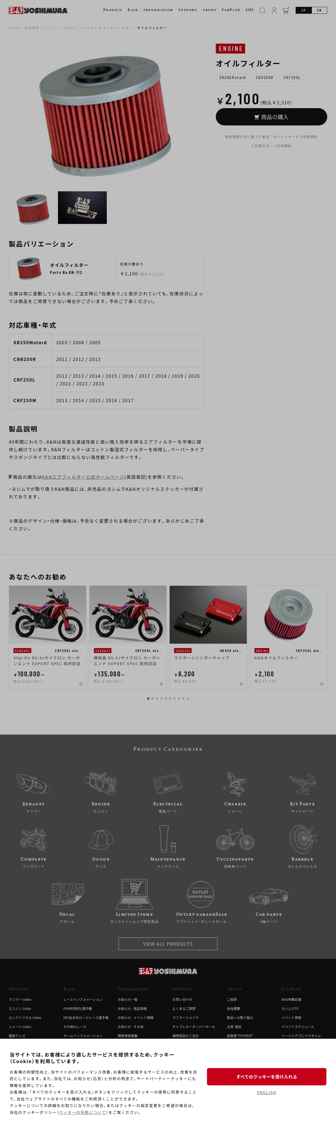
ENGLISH (266, 1092)
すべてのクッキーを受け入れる (266, 1076)
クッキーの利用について (82, 1112)
